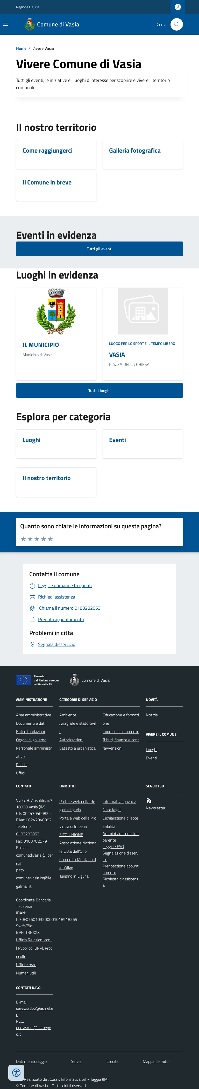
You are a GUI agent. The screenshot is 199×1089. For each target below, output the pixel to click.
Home (21, 48)
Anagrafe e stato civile (77, 727)
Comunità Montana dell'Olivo (77, 863)
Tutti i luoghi (99, 390)
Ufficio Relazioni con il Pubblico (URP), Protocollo (34, 948)
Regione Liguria (27, 7)
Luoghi (151, 749)
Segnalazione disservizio (121, 856)
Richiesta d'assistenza (120, 882)
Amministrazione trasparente (121, 836)
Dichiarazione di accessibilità (120, 822)
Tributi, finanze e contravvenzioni (121, 744)
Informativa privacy (119, 801)
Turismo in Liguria (74, 876)
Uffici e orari (26, 965)
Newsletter (155, 808)
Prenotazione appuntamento (121, 869)
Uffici (20, 773)
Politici (21, 764)
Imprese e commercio (121, 731)
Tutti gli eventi (99, 249)
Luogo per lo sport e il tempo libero (142, 343)
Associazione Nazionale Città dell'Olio (77, 847)
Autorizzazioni (71, 740)
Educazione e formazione (121, 719)
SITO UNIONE (71, 834)
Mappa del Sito (155, 1061)
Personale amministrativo (34, 752)
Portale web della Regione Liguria (77, 805)
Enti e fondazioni (30, 731)
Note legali (112, 810)
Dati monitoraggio (31, 1061)
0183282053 (27, 834)
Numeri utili (26, 973)
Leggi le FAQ (113, 846)
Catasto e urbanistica (77, 748)
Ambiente (67, 715)
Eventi (151, 758)
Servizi (76, 1061)
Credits (112, 1061)
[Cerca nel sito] (174, 24)
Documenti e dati (30, 723)
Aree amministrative (33, 715)
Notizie (152, 715)
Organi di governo (31, 740)
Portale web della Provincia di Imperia (77, 822)
